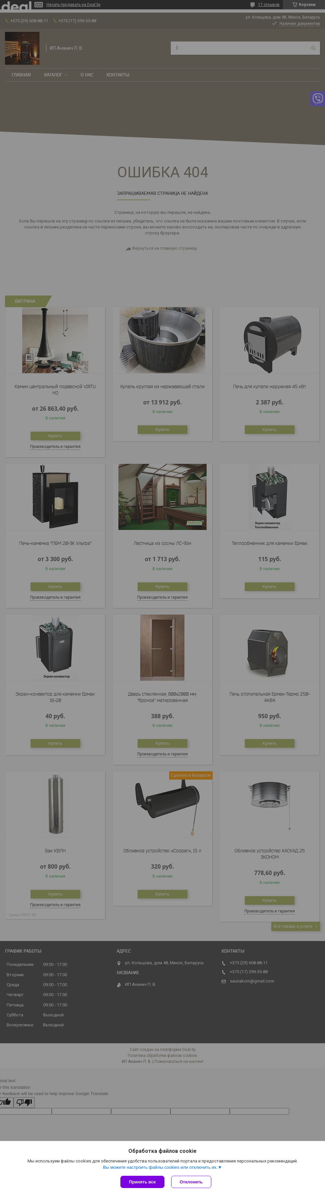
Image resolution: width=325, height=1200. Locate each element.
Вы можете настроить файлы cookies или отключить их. (160, 1167)
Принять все (142, 1181)
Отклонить (191, 1181)
